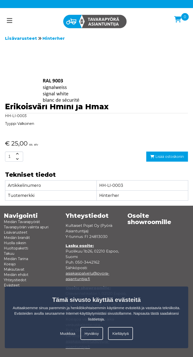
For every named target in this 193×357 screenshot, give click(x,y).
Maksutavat (14, 269)
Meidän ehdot (16, 274)
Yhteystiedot (15, 280)
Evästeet (12, 285)
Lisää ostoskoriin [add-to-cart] (167, 156)
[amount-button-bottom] (16, 159)
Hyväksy (92, 333)
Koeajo (10, 264)
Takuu (9, 253)
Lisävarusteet (21, 38)
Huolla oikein (15, 243)
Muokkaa (67, 333)
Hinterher (53, 38)
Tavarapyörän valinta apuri (26, 227)
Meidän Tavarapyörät (22, 222)
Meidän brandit (17, 237)
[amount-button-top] (16, 154)
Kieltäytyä (120, 333)
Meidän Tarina (16, 259)
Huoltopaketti (16, 248)
